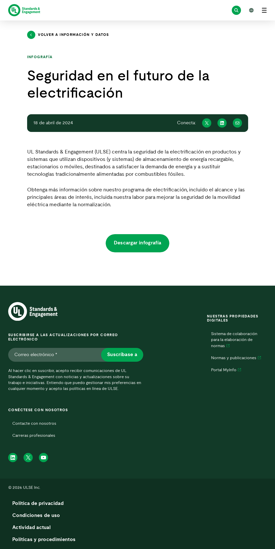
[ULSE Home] (24, 10)
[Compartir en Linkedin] (222, 123)
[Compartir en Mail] (237, 123)
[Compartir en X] (206, 123)
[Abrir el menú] (264, 10)
